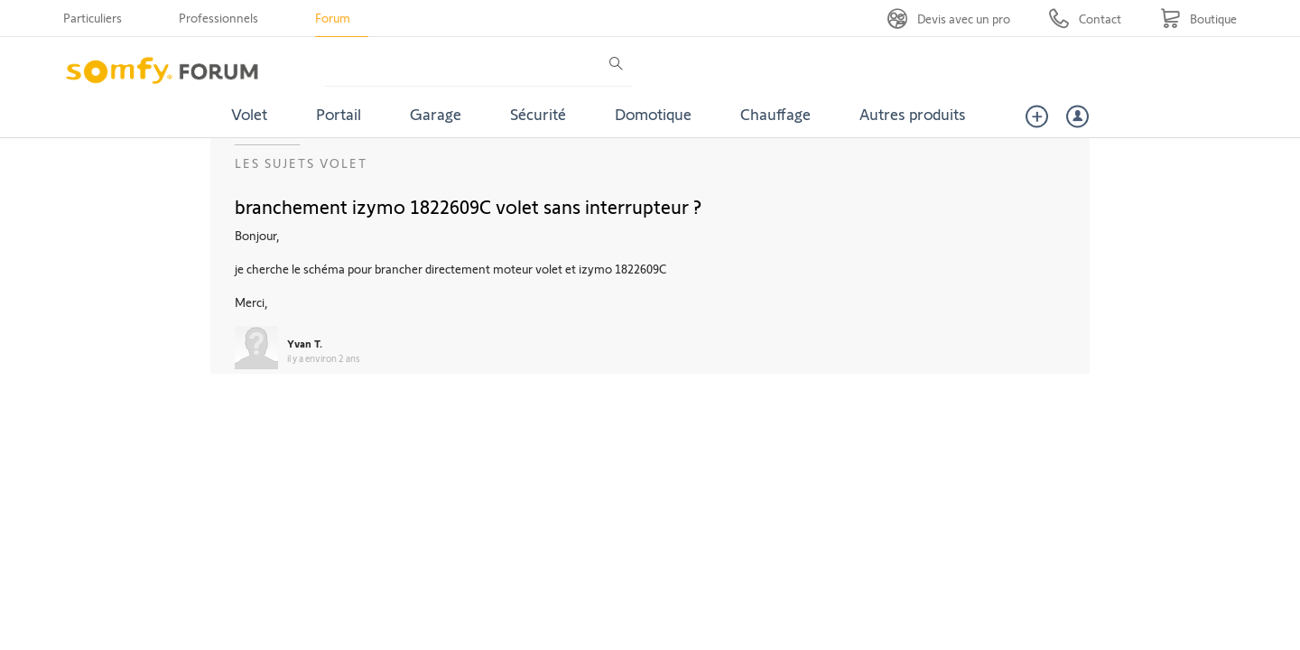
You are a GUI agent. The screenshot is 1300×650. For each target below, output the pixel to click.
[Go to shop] (1198, 18)
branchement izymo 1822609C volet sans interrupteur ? (468, 206)
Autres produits (912, 114)
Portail (338, 114)
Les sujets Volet (301, 163)
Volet (249, 114)
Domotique (653, 114)
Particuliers (92, 17)
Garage (435, 114)
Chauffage (775, 114)
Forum (332, 17)
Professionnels (218, 17)
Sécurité (538, 114)
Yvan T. (304, 343)
